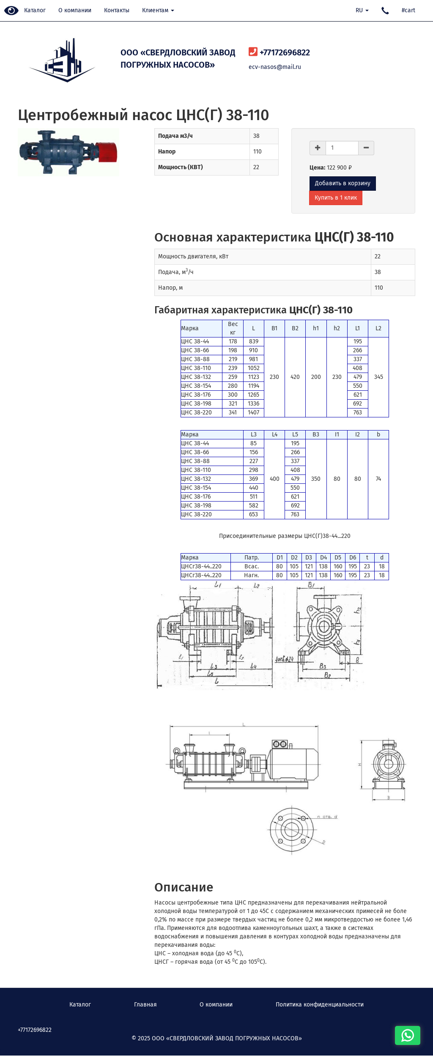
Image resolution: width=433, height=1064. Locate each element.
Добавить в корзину (342, 183)
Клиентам (158, 10)
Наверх (15, 1051)
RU (362, 10)
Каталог (35, 10)
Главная (145, 1004)
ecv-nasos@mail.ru (275, 67)
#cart (408, 10)
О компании (74, 10)
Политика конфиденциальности (320, 1004)
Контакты (116, 10)
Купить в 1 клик (336, 197)
